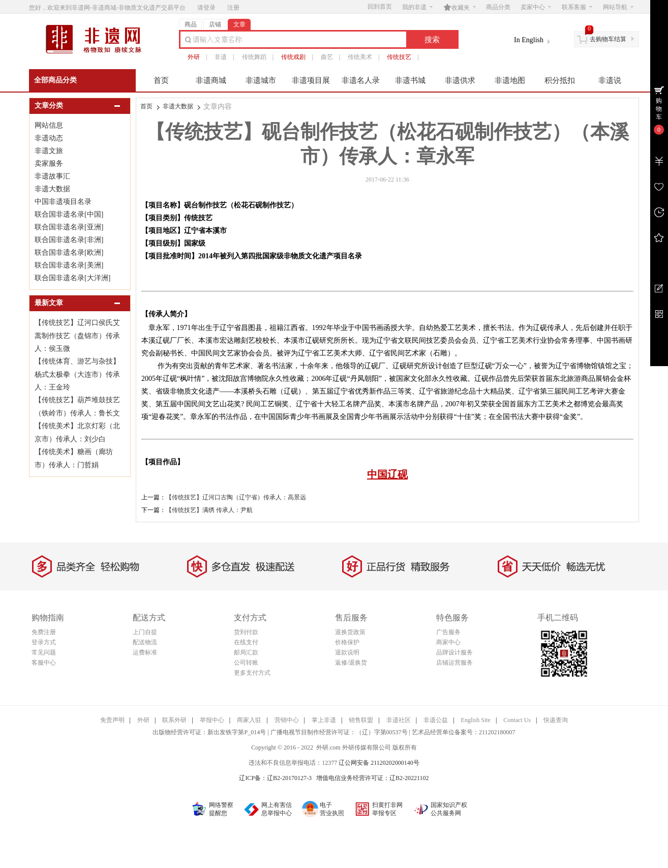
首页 (161, 80)
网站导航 (618, 7)
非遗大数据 (178, 106)
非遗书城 (410, 80)
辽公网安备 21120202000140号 (379, 762)
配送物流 (145, 642)
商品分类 (498, 7)
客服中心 (44, 662)
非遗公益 (435, 720)
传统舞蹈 (254, 57)
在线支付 (246, 642)
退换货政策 (350, 632)
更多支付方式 (252, 672)
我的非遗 (417, 7)
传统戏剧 (293, 57)
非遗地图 (510, 80)
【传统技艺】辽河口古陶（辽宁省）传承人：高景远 (236, 497)
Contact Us (517, 720)
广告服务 (448, 632)
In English (528, 40)
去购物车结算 (608, 39)
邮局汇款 (246, 652)
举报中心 (212, 720)
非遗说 (609, 80)
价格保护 (347, 642)
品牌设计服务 (454, 652)
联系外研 (174, 720)
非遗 (221, 57)
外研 (194, 57)
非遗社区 (398, 720)
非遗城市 (261, 80)
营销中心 (287, 720)
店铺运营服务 (454, 662)
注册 (233, 7)
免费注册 (44, 632)
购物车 (659, 109)
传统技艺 (399, 57)
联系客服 (577, 7)
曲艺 (327, 57)
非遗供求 (460, 80)
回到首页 (380, 6)
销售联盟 (361, 720)
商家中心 (448, 642)
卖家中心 (536, 7)
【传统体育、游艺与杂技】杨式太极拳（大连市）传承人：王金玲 (77, 374)
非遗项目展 (311, 80)
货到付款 (246, 632)
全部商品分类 (55, 80)
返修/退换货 (351, 662)
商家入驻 (249, 720)
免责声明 (112, 720)
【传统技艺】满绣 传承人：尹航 (209, 510)
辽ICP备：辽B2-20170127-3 (275, 778)
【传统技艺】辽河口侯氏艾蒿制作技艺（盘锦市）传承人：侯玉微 (77, 335)
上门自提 (145, 632)
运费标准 (145, 652)
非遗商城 (211, 80)
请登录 (206, 7)
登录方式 (44, 642)
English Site (476, 720)
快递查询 (555, 720)
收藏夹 (459, 7)
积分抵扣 (559, 80)
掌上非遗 (324, 720)
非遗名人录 (361, 80)
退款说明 (347, 652)
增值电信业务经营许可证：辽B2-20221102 (372, 778)
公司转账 (246, 662)
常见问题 (44, 652)
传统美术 (360, 57)
